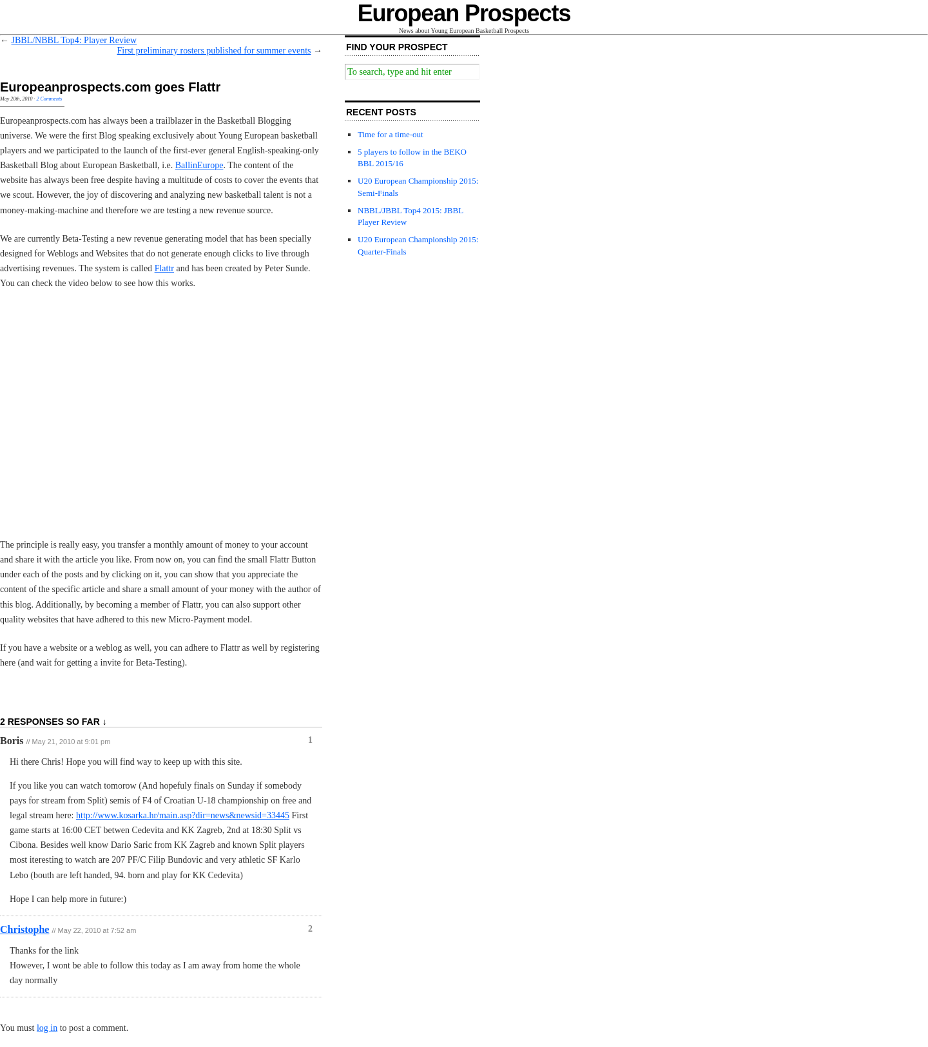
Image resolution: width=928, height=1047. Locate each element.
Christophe (24, 929)
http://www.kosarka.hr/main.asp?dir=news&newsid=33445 (182, 815)
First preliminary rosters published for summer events (214, 50)
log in (47, 1028)
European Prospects (464, 13)
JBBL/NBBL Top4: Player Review (74, 40)
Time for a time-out (390, 134)
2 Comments (49, 99)
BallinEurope (199, 165)
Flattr (164, 268)
